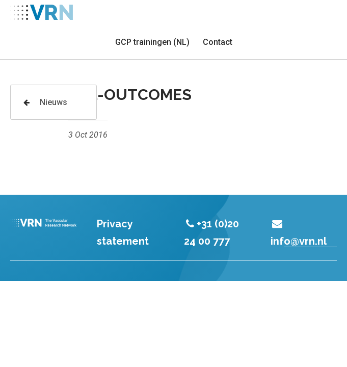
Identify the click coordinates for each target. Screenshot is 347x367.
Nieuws (45, 102)
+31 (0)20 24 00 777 (211, 232)
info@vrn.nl (299, 233)
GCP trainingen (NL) (152, 42)
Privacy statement (123, 232)
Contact (217, 42)
